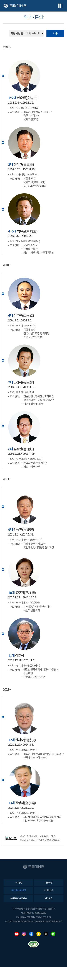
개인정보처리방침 (18, 890)
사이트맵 (48, 898)
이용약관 (48, 883)
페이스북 (31, 934)
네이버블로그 (53, 934)
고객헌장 (18, 883)
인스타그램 (24, 934)
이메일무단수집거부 (18, 898)
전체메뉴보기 (60, 6)
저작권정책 (48, 890)
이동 (55, 33)
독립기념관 (15, 6)
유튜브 (16, 934)
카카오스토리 (38, 934)
